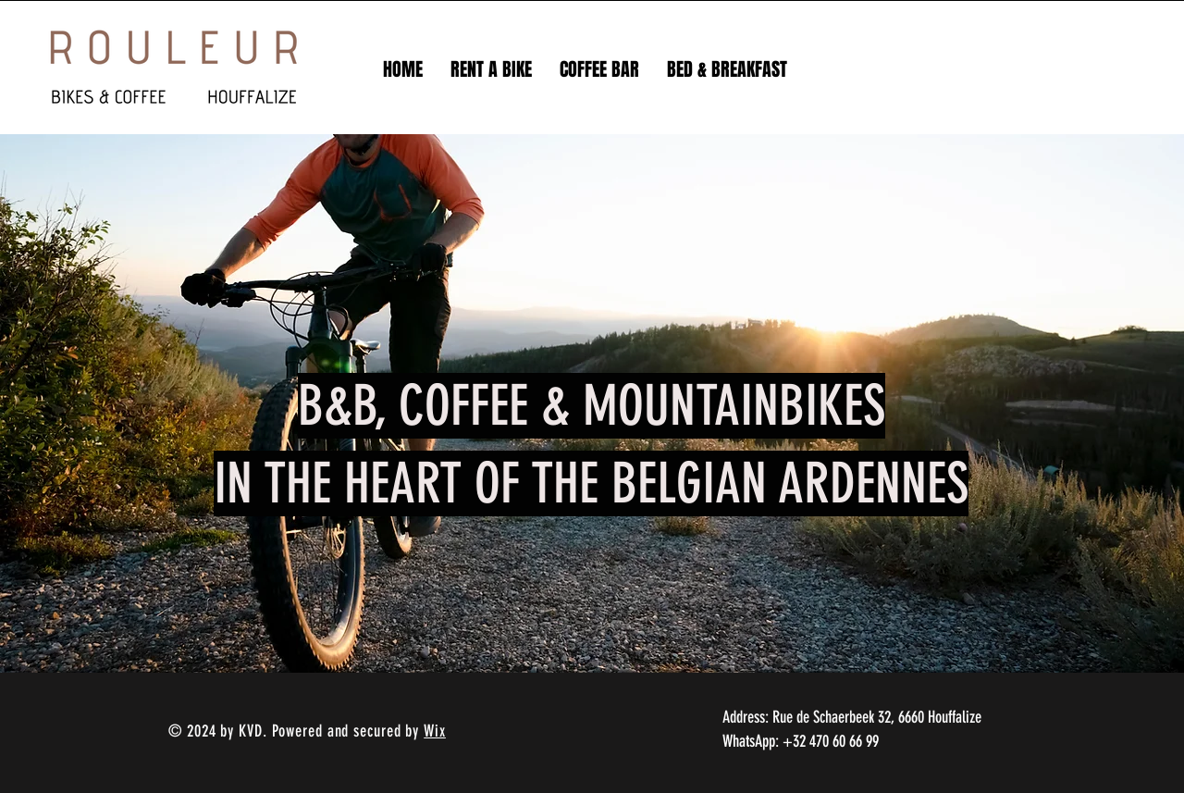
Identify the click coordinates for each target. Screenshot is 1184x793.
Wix (435, 731)
